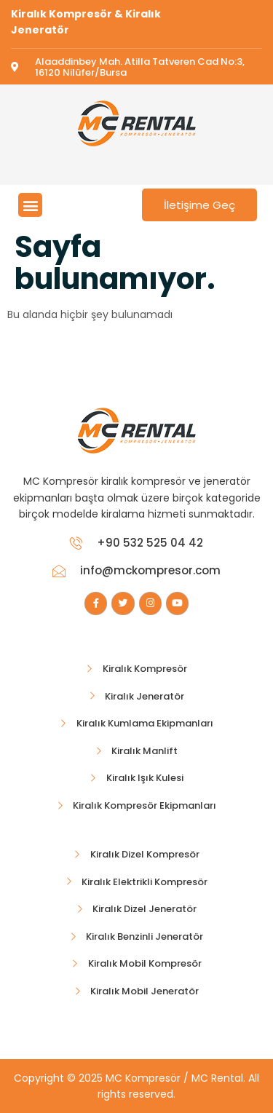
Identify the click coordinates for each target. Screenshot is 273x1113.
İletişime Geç (199, 205)
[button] (30, 205)
